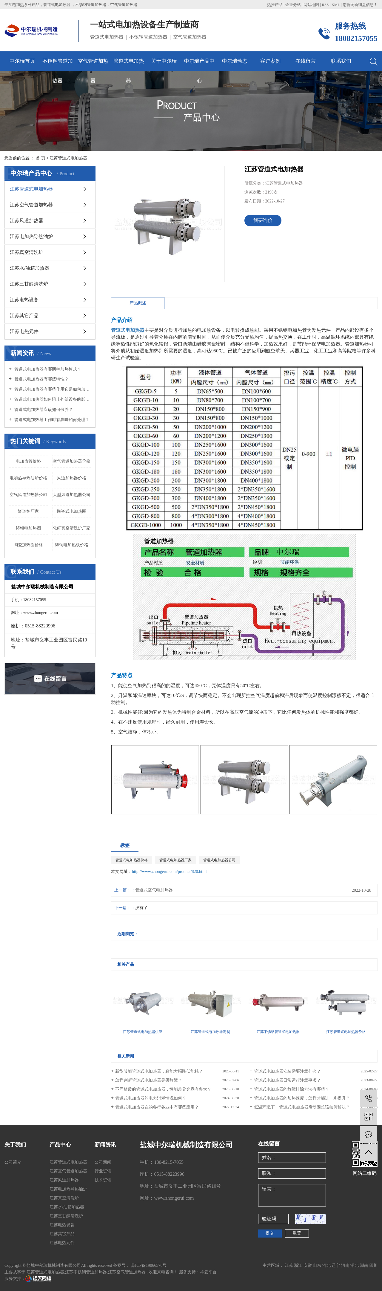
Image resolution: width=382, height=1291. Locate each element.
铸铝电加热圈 (28, 528)
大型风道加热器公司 (71, 494)
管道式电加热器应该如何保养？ (43, 409)
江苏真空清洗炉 (26, 252)
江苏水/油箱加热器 (29, 268)
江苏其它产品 (24, 315)
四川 (373, 1265)
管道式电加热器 (128, 64)
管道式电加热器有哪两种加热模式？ (47, 369)
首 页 (40, 158)
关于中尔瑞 (164, 61)
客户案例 (270, 61)
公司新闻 (103, 1162)
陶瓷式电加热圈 (71, 511)
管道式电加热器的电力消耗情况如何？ (150, 1098)
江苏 (289, 1265)
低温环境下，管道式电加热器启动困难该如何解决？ (302, 1107)
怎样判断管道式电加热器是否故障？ (148, 1080)
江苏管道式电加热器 (68, 158)
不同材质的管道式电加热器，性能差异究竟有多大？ (163, 1089)
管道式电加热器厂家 (175, 860)
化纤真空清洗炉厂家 (71, 528)
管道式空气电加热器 (154, 890)
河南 (346, 1265)
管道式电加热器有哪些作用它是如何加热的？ (52, 389)
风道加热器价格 (71, 478)
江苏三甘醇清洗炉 (29, 283)
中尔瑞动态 (234, 61)
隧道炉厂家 (28, 511)
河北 (327, 1265)
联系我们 (341, 61)
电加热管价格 (28, 461)
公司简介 (12, 1162)
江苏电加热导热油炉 (31, 236)
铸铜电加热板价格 (71, 545)
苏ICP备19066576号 (149, 1265)
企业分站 (293, 4)
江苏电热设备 (24, 299)
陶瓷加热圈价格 (28, 545)
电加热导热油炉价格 (28, 478)
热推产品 (275, 4)
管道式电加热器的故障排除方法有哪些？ (291, 1089)
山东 (317, 1265)
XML (335, 4)
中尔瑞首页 (22, 61)
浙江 (299, 1265)
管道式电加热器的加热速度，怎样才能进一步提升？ (302, 1098)
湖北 (355, 1265)
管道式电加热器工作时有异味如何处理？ (51, 419)
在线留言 (305, 61)
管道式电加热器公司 (219, 860)
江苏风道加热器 (26, 220)
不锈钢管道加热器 (57, 64)
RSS (325, 4)
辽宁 (336, 1265)
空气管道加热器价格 (71, 461)
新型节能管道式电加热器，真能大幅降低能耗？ (159, 1071)
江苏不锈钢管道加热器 (86, 1272)
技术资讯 (103, 1180)
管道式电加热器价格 (131, 860)
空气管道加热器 (93, 64)
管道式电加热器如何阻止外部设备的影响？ (52, 399)
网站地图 (312, 4)
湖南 (364, 1265)
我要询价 (262, 220)
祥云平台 (208, 1272)
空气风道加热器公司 (28, 494)
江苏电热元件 (24, 331)
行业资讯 (103, 1171)
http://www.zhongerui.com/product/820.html (169, 871)
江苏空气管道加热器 (31, 204)
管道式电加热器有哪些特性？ (41, 379)
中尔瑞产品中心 (199, 64)
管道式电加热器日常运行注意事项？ (287, 1080)
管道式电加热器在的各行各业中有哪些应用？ (157, 1107)
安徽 (308, 1265)
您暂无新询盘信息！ (360, 4)
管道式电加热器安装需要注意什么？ (287, 1071)
